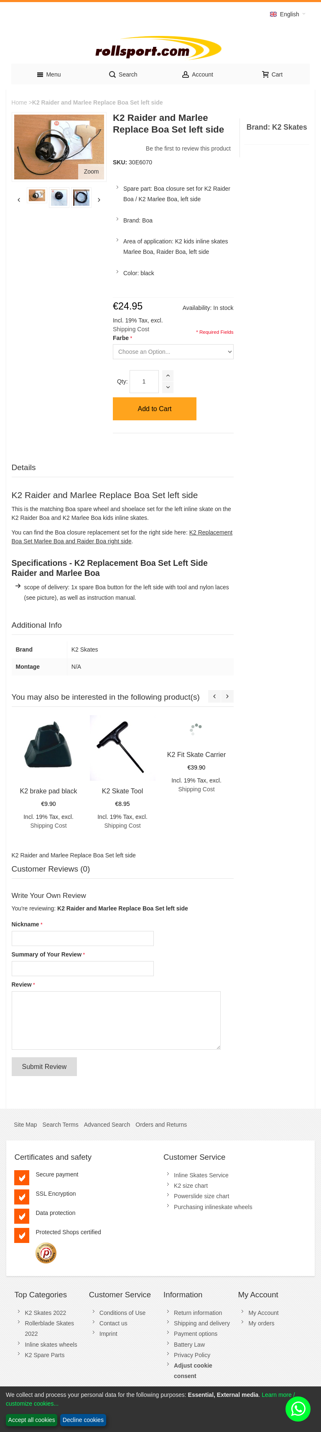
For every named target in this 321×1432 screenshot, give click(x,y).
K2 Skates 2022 (45, 1312)
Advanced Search (107, 1124)
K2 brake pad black (48, 791)
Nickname (25, 924)
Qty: (122, 381)
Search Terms (61, 1124)
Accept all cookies (31, 1420)
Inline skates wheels (51, 1344)
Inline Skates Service (201, 1175)
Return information (198, 1312)
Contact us (113, 1323)
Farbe (121, 338)
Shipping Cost (131, 329)
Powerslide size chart (201, 1196)
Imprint (108, 1333)
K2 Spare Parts (44, 1355)
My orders (261, 1323)
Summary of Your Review (47, 954)
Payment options (195, 1333)
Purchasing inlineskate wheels (213, 1207)
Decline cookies (83, 1420)
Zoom (91, 171)
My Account (263, 1312)
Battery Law (189, 1344)
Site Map (25, 1124)
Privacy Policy (192, 1355)
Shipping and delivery (202, 1323)
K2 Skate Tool (122, 791)
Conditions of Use (122, 1312)
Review (22, 984)
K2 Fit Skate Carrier (196, 754)
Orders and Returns (161, 1124)
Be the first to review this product (188, 148)
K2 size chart (191, 1185)
